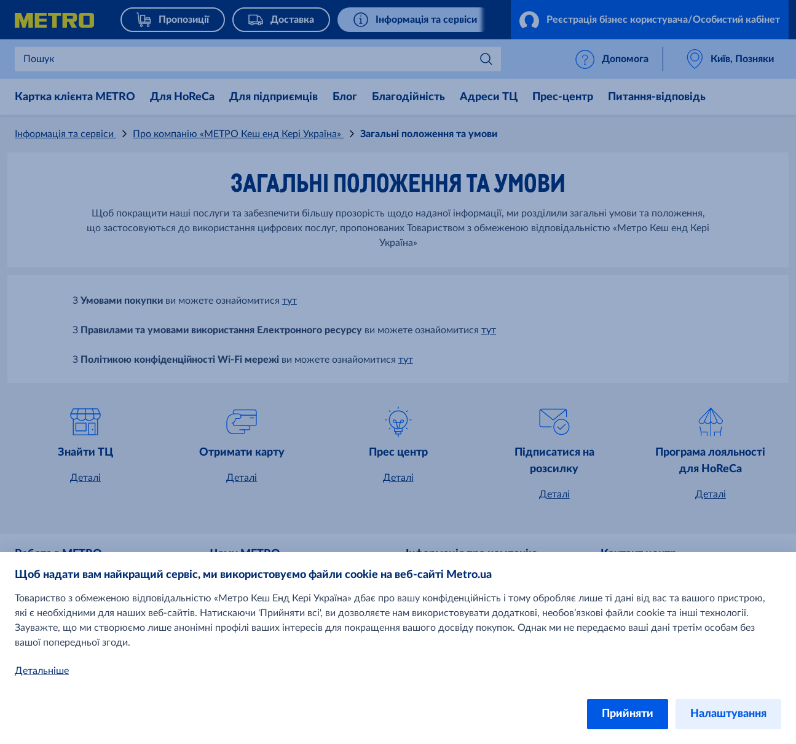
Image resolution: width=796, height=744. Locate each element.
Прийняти (627, 713)
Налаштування (728, 713)
